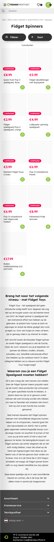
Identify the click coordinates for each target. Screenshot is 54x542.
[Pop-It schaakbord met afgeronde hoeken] (14, 196)
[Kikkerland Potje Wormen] (40, 196)
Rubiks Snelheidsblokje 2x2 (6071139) (13, 266)
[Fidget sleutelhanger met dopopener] (40, 60)
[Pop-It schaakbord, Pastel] (40, 152)
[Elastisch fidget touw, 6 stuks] (14, 152)
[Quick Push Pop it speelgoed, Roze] (14, 60)
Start (4, 20)
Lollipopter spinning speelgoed (38, 125)
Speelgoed (49, 20)
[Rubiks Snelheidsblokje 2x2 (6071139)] (14, 244)
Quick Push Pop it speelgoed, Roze (12, 81)
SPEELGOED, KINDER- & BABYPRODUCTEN (25, 20)
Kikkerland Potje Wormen (37, 218)
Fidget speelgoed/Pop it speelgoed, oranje (12, 127)
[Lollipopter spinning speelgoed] (40, 104)
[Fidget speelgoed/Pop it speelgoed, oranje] (14, 104)
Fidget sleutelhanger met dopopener (39, 81)
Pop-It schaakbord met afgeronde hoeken (13, 219)
